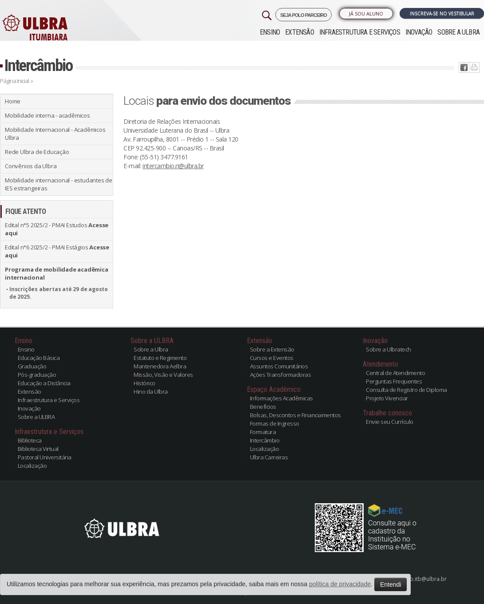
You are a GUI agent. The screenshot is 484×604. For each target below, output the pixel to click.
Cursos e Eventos (272, 358)
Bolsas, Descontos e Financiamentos (295, 415)
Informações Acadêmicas (281, 398)
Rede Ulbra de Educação (37, 152)
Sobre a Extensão (272, 349)
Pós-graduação (37, 375)
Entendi (390, 584)
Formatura (263, 432)
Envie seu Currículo (389, 422)
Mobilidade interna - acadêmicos (47, 115)
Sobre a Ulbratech (388, 349)
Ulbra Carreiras (269, 457)
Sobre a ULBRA (458, 32)
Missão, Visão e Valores (163, 375)
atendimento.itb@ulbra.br (414, 579)
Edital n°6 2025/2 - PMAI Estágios (57, 251)
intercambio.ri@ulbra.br (173, 166)
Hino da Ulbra (151, 391)
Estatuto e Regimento (160, 358)
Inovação (418, 32)
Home (12, 101)
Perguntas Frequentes (394, 381)
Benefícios (263, 407)
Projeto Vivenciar (387, 398)
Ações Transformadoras (280, 375)
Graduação (32, 366)
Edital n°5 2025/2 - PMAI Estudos (56, 229)
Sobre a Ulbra (151, 349)
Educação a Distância (44, 383)
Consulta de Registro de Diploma (406, 390)
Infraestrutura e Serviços (359, 32)
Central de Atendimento (395, 373)
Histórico (144, 383)
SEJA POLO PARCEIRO (303, 15)
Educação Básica (39, 358)
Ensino (270, 32)
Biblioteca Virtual (38, 449)
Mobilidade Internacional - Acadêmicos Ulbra (55, 134)
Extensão (299, 32)
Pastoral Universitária (44, 457)
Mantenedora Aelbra (160, 366)
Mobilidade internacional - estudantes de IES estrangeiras (58, 184)
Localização (32, 466)
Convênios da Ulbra (30, 166)
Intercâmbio (38, 65)
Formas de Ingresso (274, 423)
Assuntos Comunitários (279, 366)
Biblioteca (30, 440)
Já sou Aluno (366, 13)
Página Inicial (14, 81)
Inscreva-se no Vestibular (442, 13)
